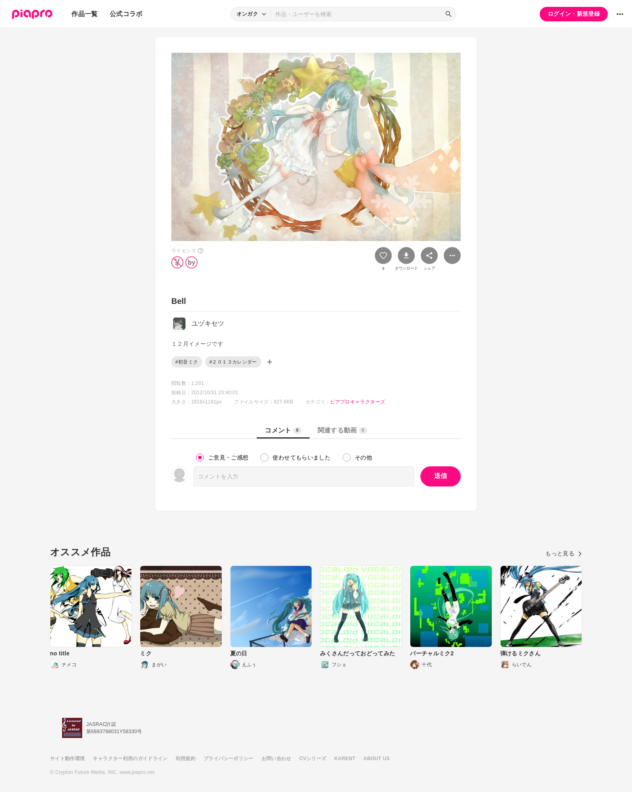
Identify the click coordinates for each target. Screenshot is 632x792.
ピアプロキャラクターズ (357, 402)
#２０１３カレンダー (233, 362)
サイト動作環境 (67, 758)
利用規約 (185, 758)
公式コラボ (126, 13)
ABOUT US (377, 758)
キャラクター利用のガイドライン (130, 758)
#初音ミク (186, 362)
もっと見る (563, 553)
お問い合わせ (276, 758)
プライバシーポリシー (229, 758)
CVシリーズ (312, 758)
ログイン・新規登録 (574, 13)
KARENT (345, 758)
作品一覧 (84, 13)
